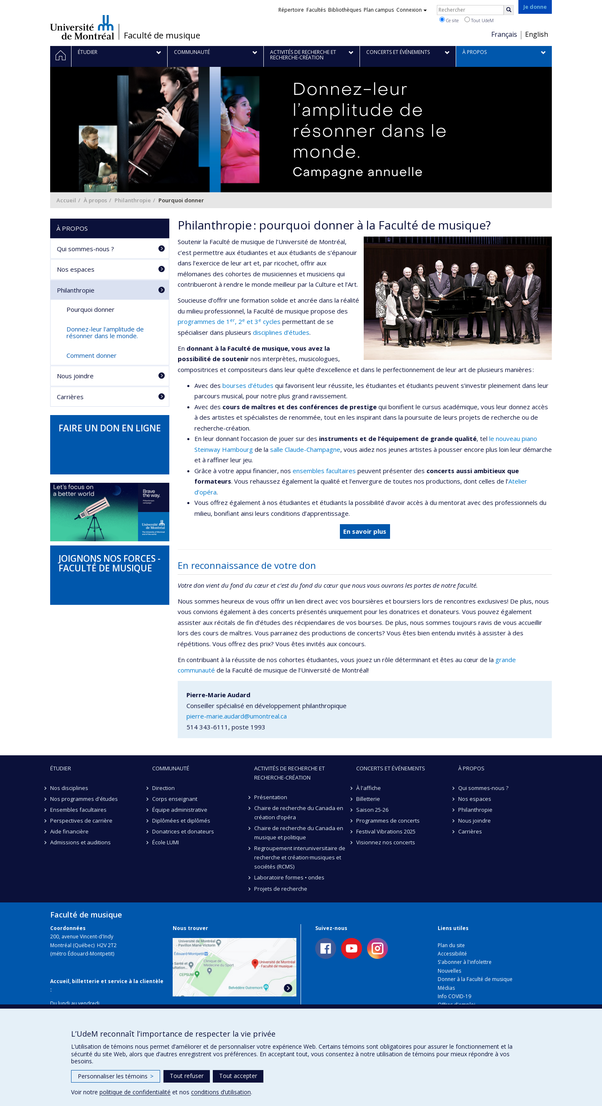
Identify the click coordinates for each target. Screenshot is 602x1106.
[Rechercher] (509, 10)
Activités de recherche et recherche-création (289, 773)
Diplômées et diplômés (181, 820)
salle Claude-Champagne (305, 449)
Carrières (70, 396)
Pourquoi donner (90, 309)
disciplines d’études (281, 332)
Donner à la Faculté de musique (475, 979)
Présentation (270, 797)
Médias (446, 987)
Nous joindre (75, 376)
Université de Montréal (82, 27)
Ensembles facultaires (78, 809)
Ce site (449, 20)
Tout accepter (238, 1076)
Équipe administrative (179, 809)
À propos (95, 200)
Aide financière (69, 831)
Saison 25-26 (372, 809)
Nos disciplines (69, 788)
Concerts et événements (390, 768)
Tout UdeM (479, 20)
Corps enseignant (174, 799)
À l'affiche (368, 788)
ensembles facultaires (324, 470)
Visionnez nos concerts (385, 842)
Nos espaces (75, 269)
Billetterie (368, 799)
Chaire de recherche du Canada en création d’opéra (298, 812)
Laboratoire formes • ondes (289, 877)
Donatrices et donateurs (183, 831)
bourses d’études (247, 385)
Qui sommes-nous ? (85, 249)
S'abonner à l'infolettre (465, 962)
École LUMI (165, 842)
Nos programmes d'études (84, 799)
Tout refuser (187, 1076)
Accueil (66, 200)
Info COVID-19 (454, 996)
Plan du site (451, 945)
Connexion (411, 9)
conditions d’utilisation (221, 1092)
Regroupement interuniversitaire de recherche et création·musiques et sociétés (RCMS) (299, 857)
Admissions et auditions (80, 842)
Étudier (60, 768)
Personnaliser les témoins (115, 1076)
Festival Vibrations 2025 (386, 831)
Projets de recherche (280, 888)
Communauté (170, 768)
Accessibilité (452, 953)
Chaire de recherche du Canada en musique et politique (298, 832)
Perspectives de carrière (81, 820)
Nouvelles (449, 970)
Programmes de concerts (388, 820)
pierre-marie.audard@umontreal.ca (236, 716)
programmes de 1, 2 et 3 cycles (229, 321)
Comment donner (91, 355)
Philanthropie (133, 200)
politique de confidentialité (135, 1092)
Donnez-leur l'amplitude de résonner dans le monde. (105, 332)
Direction (163, 788)
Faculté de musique (162, 35)
